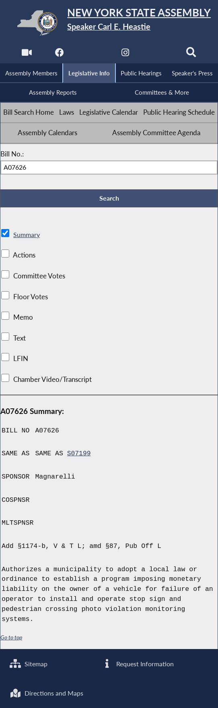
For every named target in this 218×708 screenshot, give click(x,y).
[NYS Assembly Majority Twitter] (92, 54)
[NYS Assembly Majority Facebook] (59, 54)
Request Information (138, 663)
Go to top (11, 638)
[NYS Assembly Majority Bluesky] (159, 54)
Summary (27, 235)
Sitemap (29, 663)
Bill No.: (12, 154)
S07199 (79, 454)
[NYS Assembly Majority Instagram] (126, 54)
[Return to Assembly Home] (109, 22)
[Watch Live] (26, 54)
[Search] (192, 54)
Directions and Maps (48, 693)
